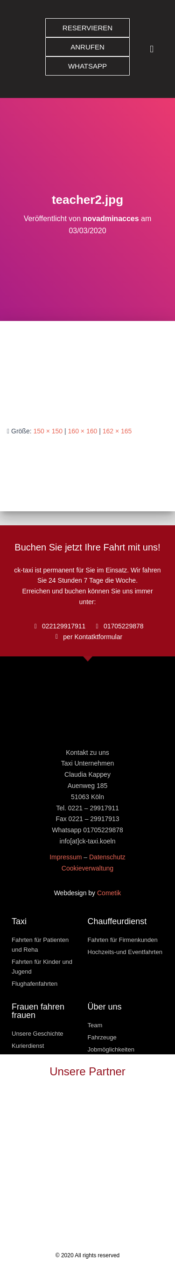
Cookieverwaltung (87, 868)
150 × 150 (48, 431)
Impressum (65, 857)
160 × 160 (83, 431)
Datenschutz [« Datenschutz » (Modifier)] (107, 857)
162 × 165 (117, 431)
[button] (151, 49)
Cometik (109, 893)
